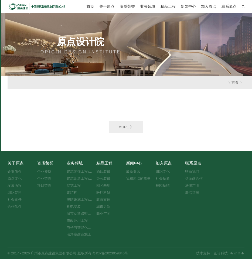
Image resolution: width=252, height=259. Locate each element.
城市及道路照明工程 (80, 214)
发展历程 (15, 185)
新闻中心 (188, 6)
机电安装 (74, 207)
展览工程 (74, 185)
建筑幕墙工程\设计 (80, 178)
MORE (126, 127)
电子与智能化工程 (80, 228)
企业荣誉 (44, 178)
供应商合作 (194, 178)
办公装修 (103, 178)
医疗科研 (103, 192)
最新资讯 (133, 171)
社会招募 (163, 178)
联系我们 (192, 171)
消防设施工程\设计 (80, 199)
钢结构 (72, 192)
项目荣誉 (44, 185)
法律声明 (192, 185)
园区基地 (103, 185)
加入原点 (208, 6)
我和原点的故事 (138, 178)
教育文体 (103, 199)
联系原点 (229, 6)
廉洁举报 (192, 192)
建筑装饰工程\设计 (80, 171)
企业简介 (15, 171)
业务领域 (147, 6)
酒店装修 (103, 171)
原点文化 (15, 178)
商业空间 (103, 214)
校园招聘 (163, 185)
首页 (90, 6)
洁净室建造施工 (79, 234)
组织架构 (15, 192)
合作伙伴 (15, 207)
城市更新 (103, 207)
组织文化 (163, 171)
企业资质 (44, 171)
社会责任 (15, 199)
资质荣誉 (127, 6)
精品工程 (168, 6)
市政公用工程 (77, 221)
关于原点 (106, 6)
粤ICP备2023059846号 (109, 253)
